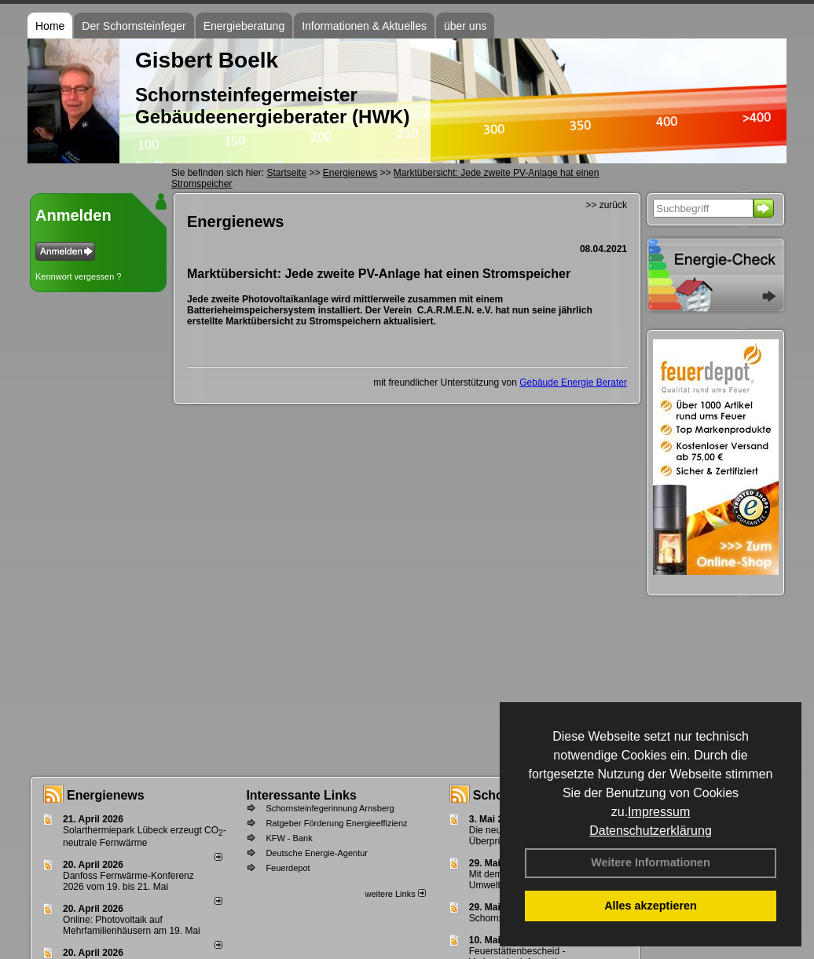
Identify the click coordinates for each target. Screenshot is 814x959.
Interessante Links (301, 795)
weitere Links (395, 894)
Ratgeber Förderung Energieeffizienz (336, 823)
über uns (465, 26)
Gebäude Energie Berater (573, 382)
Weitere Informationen (650, 862)
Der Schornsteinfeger (133, 26)
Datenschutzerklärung (650, 830)
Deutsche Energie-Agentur (317, 853)
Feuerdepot (288, 868)
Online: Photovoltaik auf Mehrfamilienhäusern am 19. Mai (131, 925)
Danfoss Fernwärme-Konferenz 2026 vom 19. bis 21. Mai (128, 881)
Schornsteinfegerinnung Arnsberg (330, 808)
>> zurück (606, 204)
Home (49, 26)
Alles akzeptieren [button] (650, 905)
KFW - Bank (289, 838)
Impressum (659, 811)
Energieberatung (244, 26)
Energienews (106, 795)
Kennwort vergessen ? (78, 276)
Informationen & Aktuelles (364, 26)
